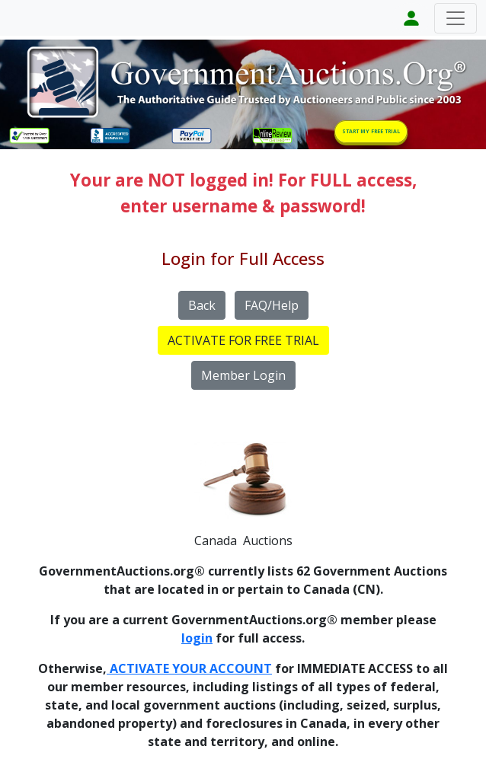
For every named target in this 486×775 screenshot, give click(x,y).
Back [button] (202, 305)
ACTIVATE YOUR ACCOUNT (189, 668)
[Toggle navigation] (455, 18)
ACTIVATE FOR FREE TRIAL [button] (243, 340)
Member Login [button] (243, 375)
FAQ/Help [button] (272, 305)
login (197, 638)
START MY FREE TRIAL (371, 131)
